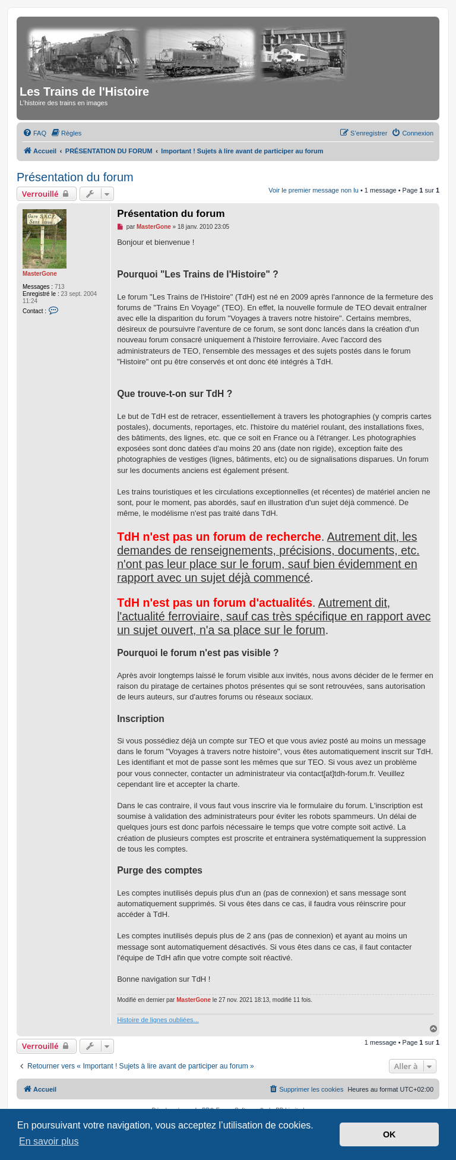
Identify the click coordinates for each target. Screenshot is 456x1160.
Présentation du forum (75, 177)
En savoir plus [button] (49, 1141)
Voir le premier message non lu (313, 190)
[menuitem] (34, 133)
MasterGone (40, 273)
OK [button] (389, 1134)
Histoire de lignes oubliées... (158, 1019)
